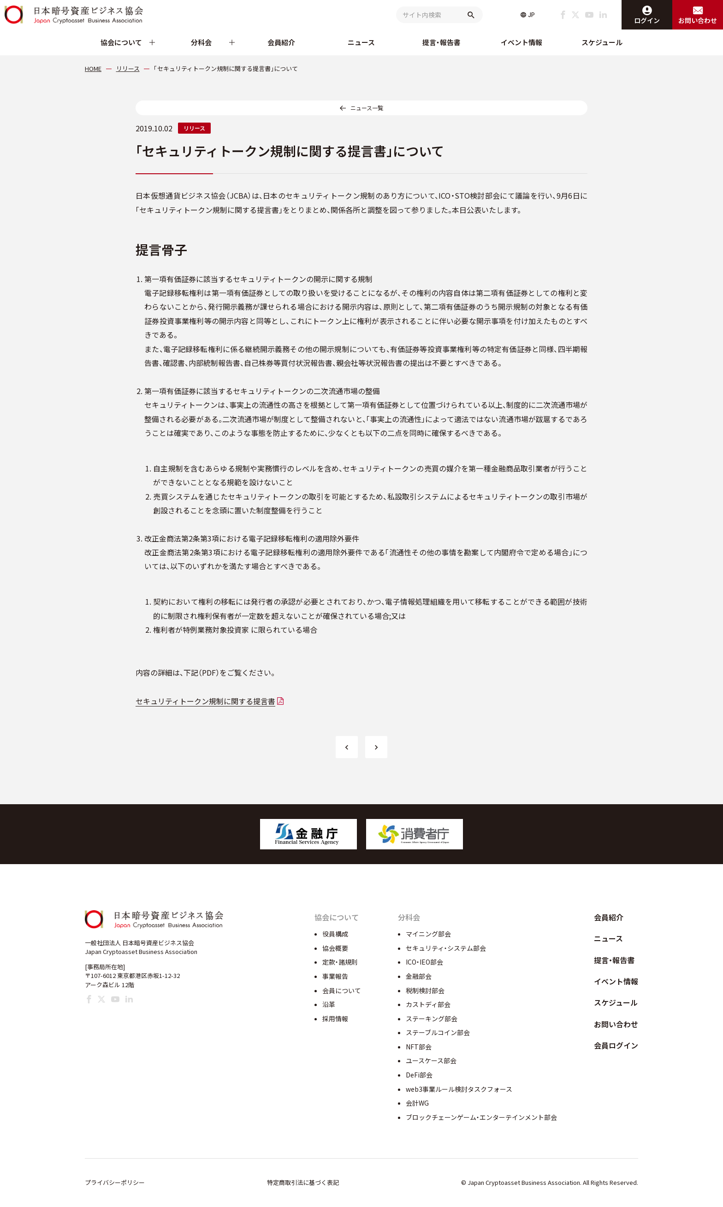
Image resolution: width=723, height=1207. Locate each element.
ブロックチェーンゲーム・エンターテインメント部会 (481, 1117)
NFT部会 (419, 1046)
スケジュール (601, 42)
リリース (194, 128)
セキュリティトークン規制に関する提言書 (205, 701)
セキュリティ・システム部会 (446, 948)
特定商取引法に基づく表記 (303, 1182)
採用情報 (335, 1018)
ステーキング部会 (431, 1018)
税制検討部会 (425, 990)
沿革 (328, 1004)
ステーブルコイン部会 (438, 1032)
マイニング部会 (428, 933)
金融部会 (419, 976)
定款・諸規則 (340, 961)
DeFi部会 (419, 1074)
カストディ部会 (428, 1004)
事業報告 (335, 976)
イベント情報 (521, 42)
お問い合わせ (616, 1024)
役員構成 (335, 933)
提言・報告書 (441, 42)
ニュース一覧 (366, 108)
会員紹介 (281, 42)
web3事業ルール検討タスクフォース (459, 1089)
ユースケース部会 (431, 1060)
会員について (341, 990)
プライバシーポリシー (115, 1182)
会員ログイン (616, 1045)
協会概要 (335, 948)
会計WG (417, 1102)
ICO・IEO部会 (424, 961)
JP (531, 14)
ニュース (361, 42)
